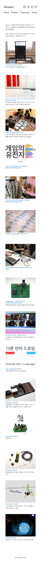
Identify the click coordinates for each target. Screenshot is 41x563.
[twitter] (36, 7)
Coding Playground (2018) (14, 132)
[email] (24, 7)
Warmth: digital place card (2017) (16, 234)
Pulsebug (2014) (11, 470)
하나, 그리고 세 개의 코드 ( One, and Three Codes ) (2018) (20, 99)
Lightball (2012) (10, 538)
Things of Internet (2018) (13, 65)
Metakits (19, 557)
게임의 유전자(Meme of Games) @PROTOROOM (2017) (16, 167)
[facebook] (28, 7)
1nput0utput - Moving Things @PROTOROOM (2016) (15, 302)
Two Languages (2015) (13, 369)
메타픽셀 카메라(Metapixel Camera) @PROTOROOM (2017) (17, 200)
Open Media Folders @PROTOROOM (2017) (18, 268)
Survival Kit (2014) (11, 436)
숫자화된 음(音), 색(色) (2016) (15, 335)
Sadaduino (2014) (11, 403)
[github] (32, 7)
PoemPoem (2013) (11, 504)
